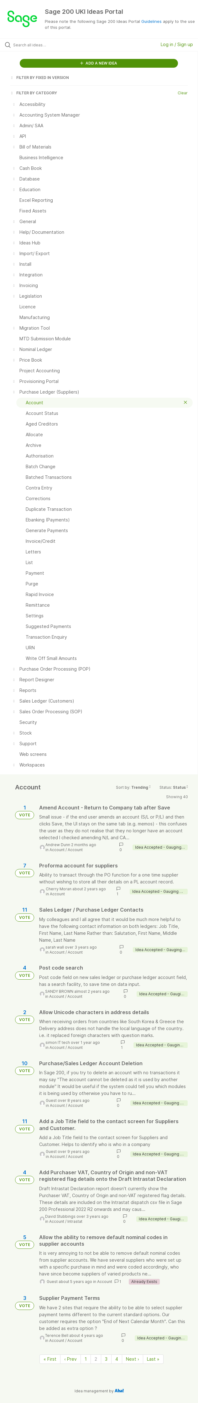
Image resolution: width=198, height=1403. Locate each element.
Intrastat (74, 1221)
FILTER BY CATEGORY (33, 93)
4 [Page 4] (116, 1359)
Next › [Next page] (132, 1359)
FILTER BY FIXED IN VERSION (39, 77)
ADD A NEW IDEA (98, 63)
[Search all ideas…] (49, 45)
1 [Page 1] (86, 1359)
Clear (183, 93)
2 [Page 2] (96, 1359)
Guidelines (151, 21)
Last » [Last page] (153, 1359)
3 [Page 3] (106, 1359)
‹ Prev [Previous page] (70, 1359)
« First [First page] (50, 1359)
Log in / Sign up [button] (177, 44)
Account (57, 849)
